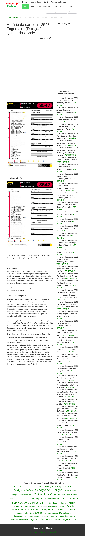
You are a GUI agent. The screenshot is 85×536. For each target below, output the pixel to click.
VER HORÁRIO (62, 122)
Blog (32, 6)
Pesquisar (72, 12)
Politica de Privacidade (48, 532)
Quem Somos (59, 6)
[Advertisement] (22, 69)
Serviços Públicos (43, 6)
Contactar (70, 6)
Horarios (16, 17)
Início (26, 6)
